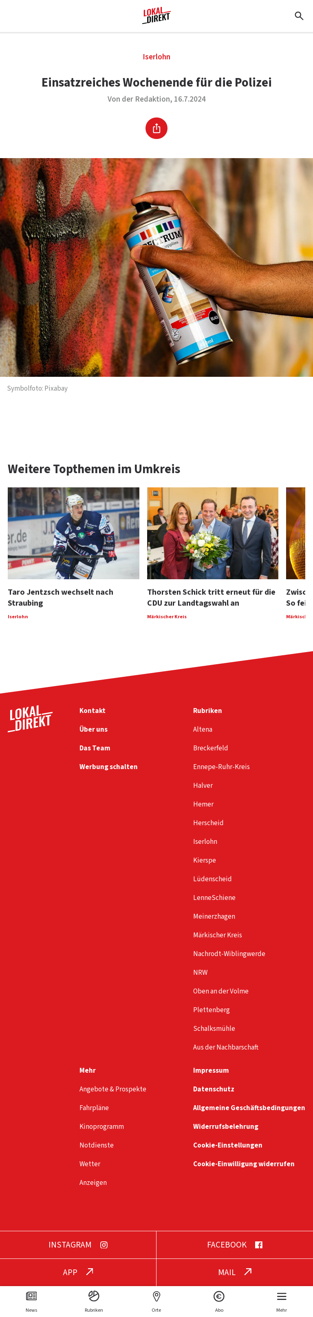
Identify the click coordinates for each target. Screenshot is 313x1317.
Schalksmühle (214, 1029)
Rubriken (207, 711)
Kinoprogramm (101, 1126)
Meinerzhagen (214, 916)
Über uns (93, 729)
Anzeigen (93, 1183)
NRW (200, 972)
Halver (203, 785)
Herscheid (208, 823)
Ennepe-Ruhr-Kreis (221, 767)
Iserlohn (156, 57)
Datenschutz (213, 1089)
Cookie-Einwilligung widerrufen (244, 1164)
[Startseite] (156, 20)
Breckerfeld (210, 748)
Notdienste (96, 1145)
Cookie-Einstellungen (227, 1145)
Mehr (87, 1070)
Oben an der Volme (221, 991)
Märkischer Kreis (217, 935)
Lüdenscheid (212, 879)
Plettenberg (211, 1010)
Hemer (203, 804)
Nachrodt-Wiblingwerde (229, 954)
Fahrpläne (94, 1108)
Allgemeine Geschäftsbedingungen (249, 1108)
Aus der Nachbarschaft (225, 1047)
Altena (202, 729)
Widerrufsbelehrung (225, 1126)
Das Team (94, 748)
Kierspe (204, 860)
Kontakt (92, 711)
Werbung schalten (108, 767)
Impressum (211, 1070)
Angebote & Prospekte (112, 1089)
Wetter (89, 1164)
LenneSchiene (214, 898)
